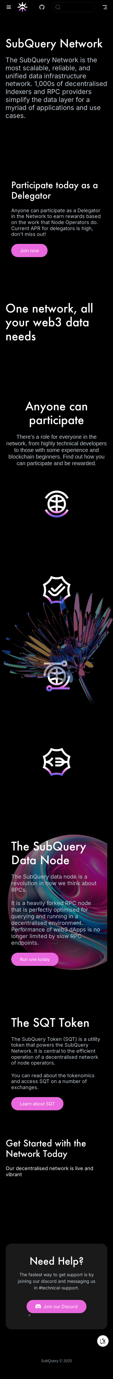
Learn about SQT (37, 1103)
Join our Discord (56, 1306)
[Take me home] (24, 7)
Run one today (35, 959)
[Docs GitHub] (41, 7)
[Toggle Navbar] (105, 7)
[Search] (73, 7)
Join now (29, 250)
